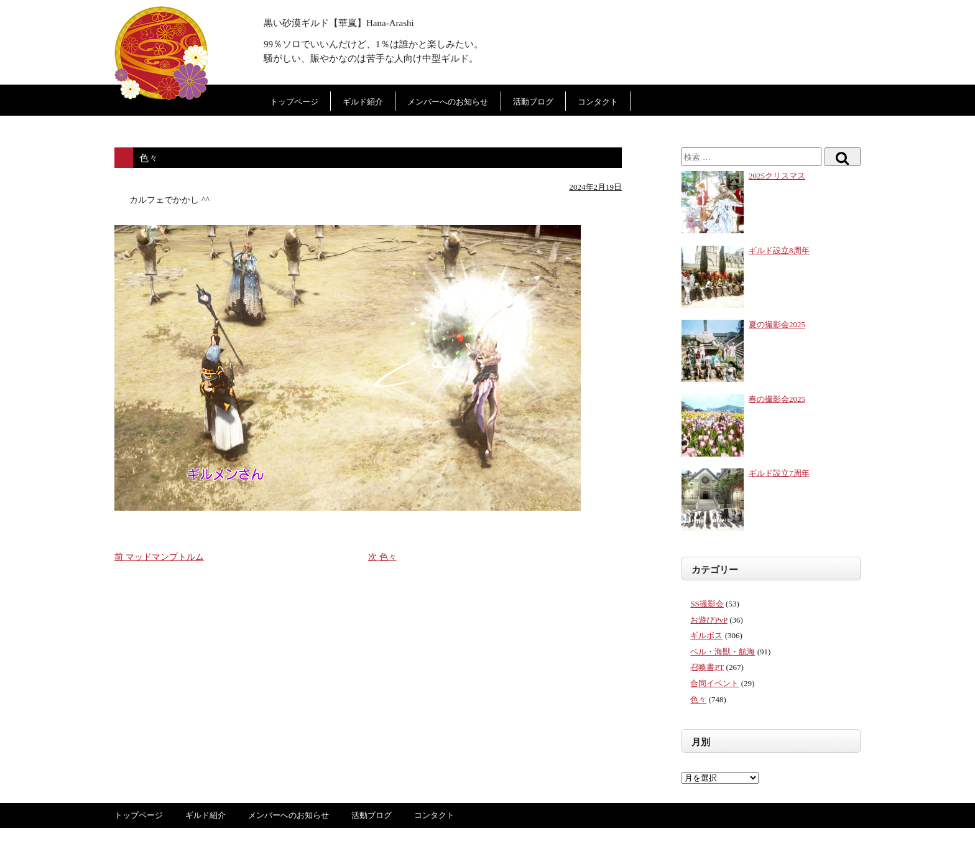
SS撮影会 (706, 603)
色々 (698, 699)
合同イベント (714, 683)
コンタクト (598, 101)
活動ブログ (533, 101)
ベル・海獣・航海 (722, 651)
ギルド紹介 (363, 101)
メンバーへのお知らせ (447, 101)
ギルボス (706, 635)
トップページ (294, 101)
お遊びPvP (708, 620)
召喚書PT (707, 667)
